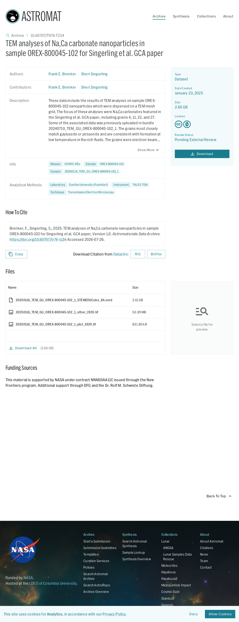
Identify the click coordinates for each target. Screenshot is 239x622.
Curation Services (96, 561)
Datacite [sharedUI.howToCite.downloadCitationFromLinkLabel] (120, 254)
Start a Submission (96, 541)
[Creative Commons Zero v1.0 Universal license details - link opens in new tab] (202, 124)
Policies (89, 567)
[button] (105, 164)
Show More (148, 150)
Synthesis (181, 16)
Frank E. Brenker (62, 74)
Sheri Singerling (94, 74)
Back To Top (219, 496)
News (204, 554)
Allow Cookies (220, 614)
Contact (206, 567)
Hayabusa (168, 572)
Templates (90, 554)
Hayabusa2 (169, 579)
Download (202, 154)
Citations (206, 548)
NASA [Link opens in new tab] (28, 577)
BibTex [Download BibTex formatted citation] (156, 254)
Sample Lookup (133, 552)
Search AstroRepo (96, 585)
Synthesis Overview (136, 559)
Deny (193, 614)
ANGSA (168, 548)
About (228, 16)
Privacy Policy (114, 614)
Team (204, 561)
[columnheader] (68, 287)
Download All (23, 348)
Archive (159, 16)
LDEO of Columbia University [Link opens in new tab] (53, 583)
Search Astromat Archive (95, 576)
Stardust (167, 598)
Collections (206, 16)
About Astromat (211, 541)
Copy (16, 254)
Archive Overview (96, 592)
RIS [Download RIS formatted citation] (137, 254)
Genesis (167, 605)
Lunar (165, 541)
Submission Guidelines (99, 548)
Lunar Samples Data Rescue (177, 556)
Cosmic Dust (170, 592)
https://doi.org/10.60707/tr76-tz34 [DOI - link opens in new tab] (38, 239)
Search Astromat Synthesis (134, 543)
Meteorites (169, 565)
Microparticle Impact (176, 585)
